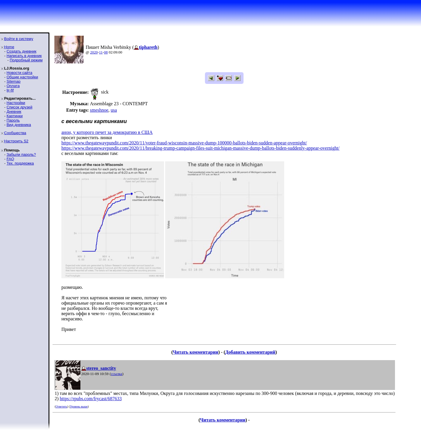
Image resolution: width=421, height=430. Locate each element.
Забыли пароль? (21, 154)
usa (114, 110)
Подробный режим (26, 60)
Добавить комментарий (250, 352)
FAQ (10, 159)
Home (9, 47)
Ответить (61, 406)
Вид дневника (18, 124)
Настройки (15, 103)
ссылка (116, 374)
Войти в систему (18, 39)
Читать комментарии (195, 352)
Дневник (13, 111)
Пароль (13, 120)
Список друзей (19, 107)
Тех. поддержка (20, 163)
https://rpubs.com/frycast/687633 (91, 398)
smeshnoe (99, 110)
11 (101, 52)
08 (106, 52)
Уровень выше (79, 406)
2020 (94, 52)
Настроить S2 (16, 141)
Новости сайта (19, 72)
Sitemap (13, 81)
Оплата (13, 86)
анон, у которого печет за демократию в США (107, 132)
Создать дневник (21, 51)
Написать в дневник (24, 55)
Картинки (14, 116)
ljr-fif (10, 90)
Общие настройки (22, 77)
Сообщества (15, 133)
